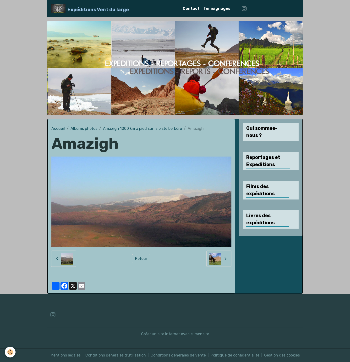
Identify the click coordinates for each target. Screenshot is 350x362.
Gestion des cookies (282, 355)
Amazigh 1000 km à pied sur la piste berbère (142, 128)
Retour (141, 258)
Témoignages (216, 8)
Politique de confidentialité (235, 355)
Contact (191, 8)
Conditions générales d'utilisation (115, 355)
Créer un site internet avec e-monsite (175, 334)
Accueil (58, 128)
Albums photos (84, 128)
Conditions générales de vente (178, 355)
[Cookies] (10, 352)
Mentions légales (65, 355)
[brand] (90, 8)
